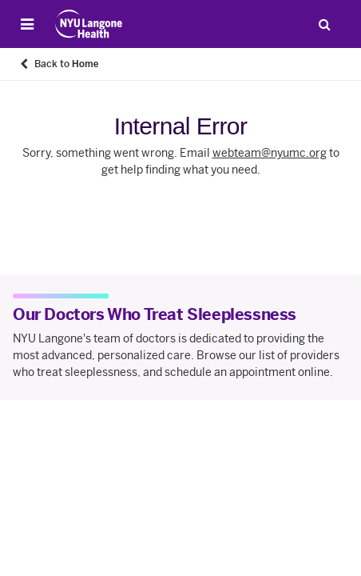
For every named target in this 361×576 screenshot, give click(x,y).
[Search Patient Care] (324, 24)
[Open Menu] (27, 24)
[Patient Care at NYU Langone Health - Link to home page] (89, 24)
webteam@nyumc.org (269, 153)
